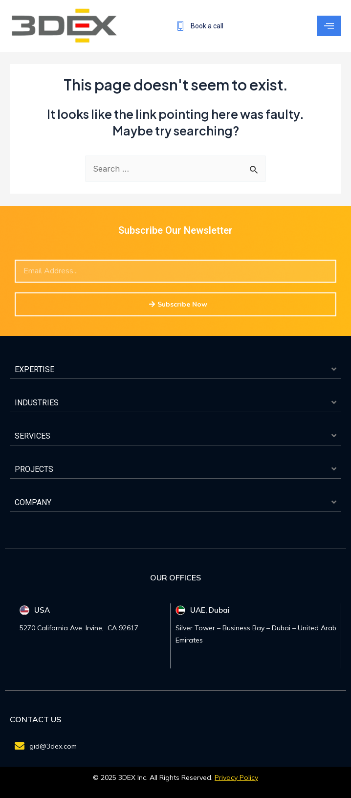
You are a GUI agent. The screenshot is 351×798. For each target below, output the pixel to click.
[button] (175, 369)
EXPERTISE (34, 369)
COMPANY (33, 502)
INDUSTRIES (37, 402)
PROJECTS (34, 469)
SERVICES (32, 436)
